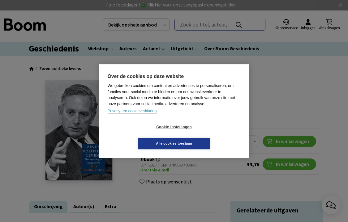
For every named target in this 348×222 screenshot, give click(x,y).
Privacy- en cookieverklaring (132, 119)
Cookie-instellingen (137, 135)
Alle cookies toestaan (211, 135)
